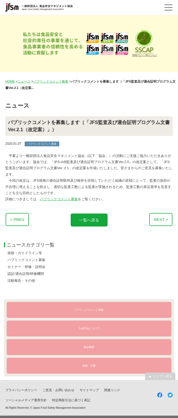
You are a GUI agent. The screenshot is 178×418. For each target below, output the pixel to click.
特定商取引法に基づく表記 (71, 399)
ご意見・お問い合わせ (58, 389)
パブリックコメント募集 (59, 199)
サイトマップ (89, 389)
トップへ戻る (162, 375)
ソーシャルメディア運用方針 (26, 399)
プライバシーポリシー (21, 389)
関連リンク (112, 389)
